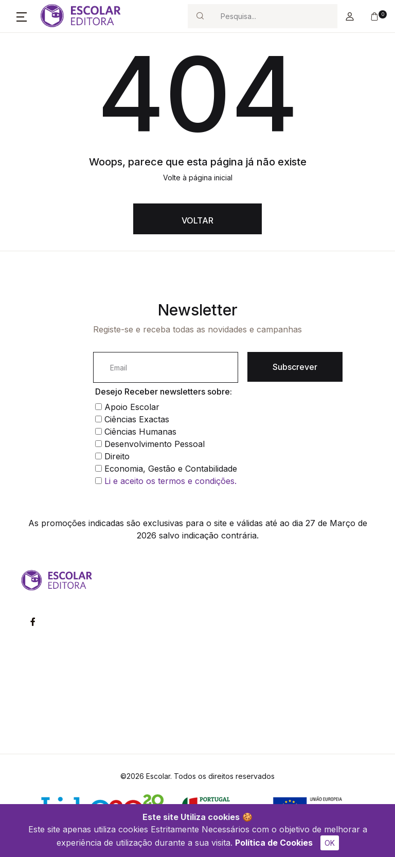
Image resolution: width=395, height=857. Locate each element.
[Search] (274, 16)
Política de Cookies (274, 842)
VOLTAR (197, 220)
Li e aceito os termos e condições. (170, 481)
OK (330, 843)
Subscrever (295, 367)
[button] (21, 16)
